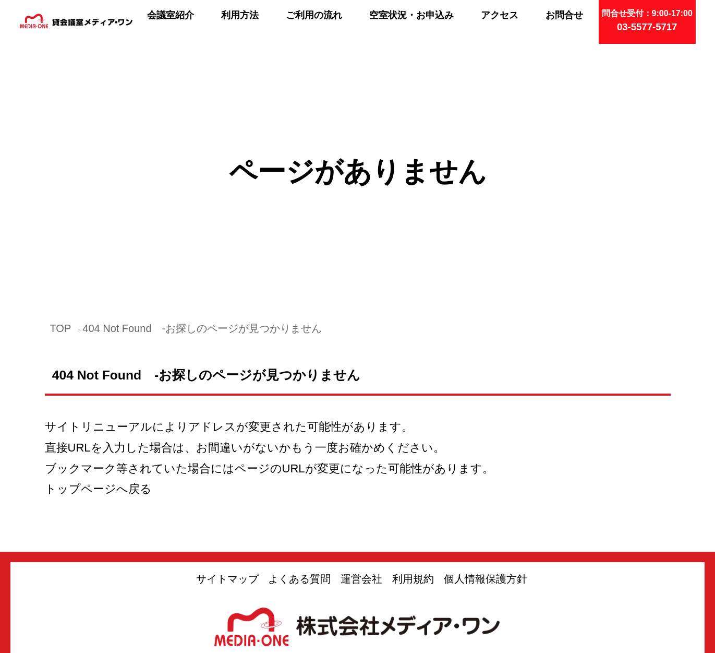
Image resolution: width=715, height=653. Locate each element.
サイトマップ (227, 480)
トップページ (80, 390)
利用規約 (413, 480)
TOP (60, 229)
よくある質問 (299, 480)
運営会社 (361, 480)
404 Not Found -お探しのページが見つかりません (202, 229)
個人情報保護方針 (485, 480)
